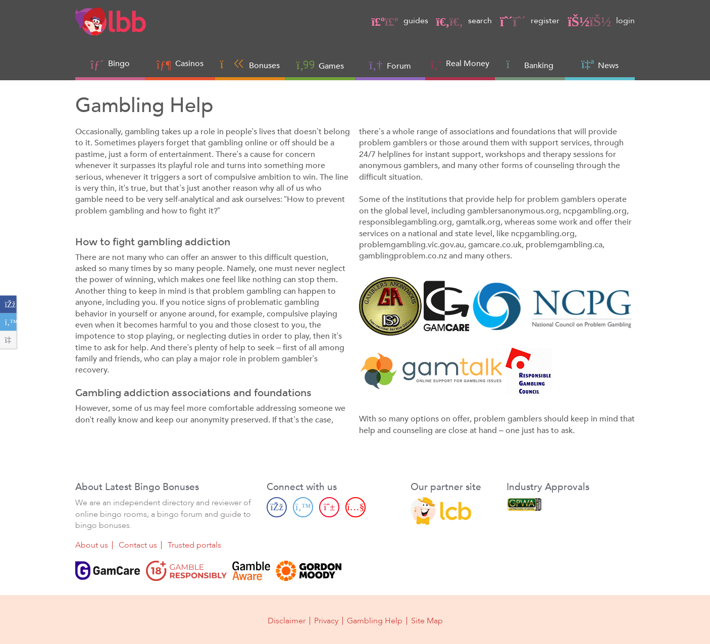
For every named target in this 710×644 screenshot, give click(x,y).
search (464, 20)
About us (91, 544)
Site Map (427, 620)
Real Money (467, 63)
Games (320, 65)
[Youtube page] (355, 506)
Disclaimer (287, 620)
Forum (390, 65)
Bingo (119, 63)
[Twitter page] (303, 506)
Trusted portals (194, 544)
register (530, 20)
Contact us (138, 544)
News (600, 64)
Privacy (326, 620)
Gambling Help (374, 620)
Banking (530, 64)
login (601, 20)
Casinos (189, 63)
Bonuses (250, 64)
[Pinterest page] (329, 506)
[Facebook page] (277, 506)
